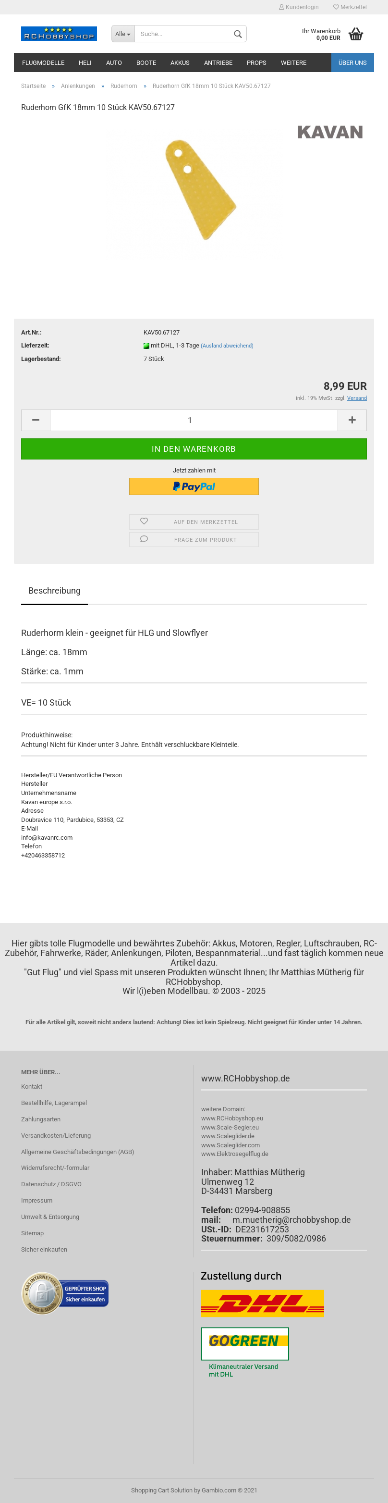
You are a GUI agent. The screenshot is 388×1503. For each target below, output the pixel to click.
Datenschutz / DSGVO (51, 1184)
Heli (85, 62)
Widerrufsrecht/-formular (55, 1167)
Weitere (293, 62)
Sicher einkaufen (44, 1249)
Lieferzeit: (35, 345)
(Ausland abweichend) (227, 346)
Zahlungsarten (41, 1119)
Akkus (180, 62)
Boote (146, 62)
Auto (114, 62)
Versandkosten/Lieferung (56, 1135)
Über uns (353, 62)
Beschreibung (54, 590)
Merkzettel (350, 7)
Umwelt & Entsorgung (50, 1216)
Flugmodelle (43, 62)
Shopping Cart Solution (162, 1490)
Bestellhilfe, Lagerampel (54, 1102)
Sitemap (32, 1233)
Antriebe (218, 62)
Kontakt (31, 1086)
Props (257, 62)
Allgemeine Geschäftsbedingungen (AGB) (77, 1151)
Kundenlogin (299, 7)
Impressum (36, 1200)
